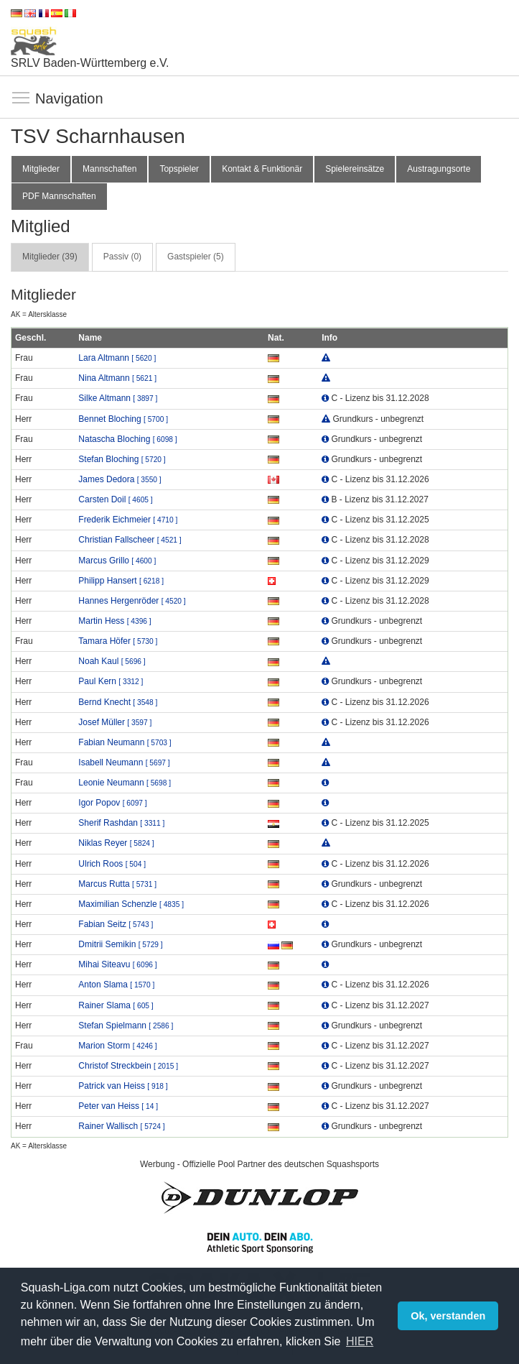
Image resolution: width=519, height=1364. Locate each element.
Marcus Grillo (117, 561)
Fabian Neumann (124, 742)
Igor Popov (112, 803)
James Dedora (119, 479)
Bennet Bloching (123, 419)
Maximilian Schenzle (131, 904)
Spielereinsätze (354, 169)
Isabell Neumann (123, 762)
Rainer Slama (115, 1005)
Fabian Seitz (115, 924)
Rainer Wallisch (121, 1126)
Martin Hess (114, 621)
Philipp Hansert (121, 581)
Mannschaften (109, 169)
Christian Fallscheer (129, 540)
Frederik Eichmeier (127, 520)
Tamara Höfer (117, 641)
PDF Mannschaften (59, 196)
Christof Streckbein (128, 1066)
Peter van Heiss (118, 1106)
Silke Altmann (117, 398)
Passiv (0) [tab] (122, 257)
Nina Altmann (117, 378)
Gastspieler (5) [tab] (195, 257)
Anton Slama (116, 985)
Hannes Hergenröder (131, 601)
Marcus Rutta (117, 884)
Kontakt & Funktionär (262, 169)
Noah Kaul (111, 661)
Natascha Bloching (127, 439)
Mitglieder (41, 169)
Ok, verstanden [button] (448, 1316)
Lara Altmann (117, 358)
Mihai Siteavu (117, 964)
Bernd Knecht (117, 702)
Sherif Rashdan (121, 823)
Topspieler (179, 169)
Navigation (21, 98)
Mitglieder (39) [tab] (50, 257)
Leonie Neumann (124, 783)
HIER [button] (359, 1341)
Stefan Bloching (121, 459)
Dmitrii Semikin (120, 944)
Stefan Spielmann (125, 1025)
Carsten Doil (115, 499)
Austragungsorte (438, 169)
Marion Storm (117, 1046)
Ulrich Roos (112, 864)
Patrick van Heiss (122, 1086)
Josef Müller (114, 722)
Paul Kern (110, 681)
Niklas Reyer (116, 843)
